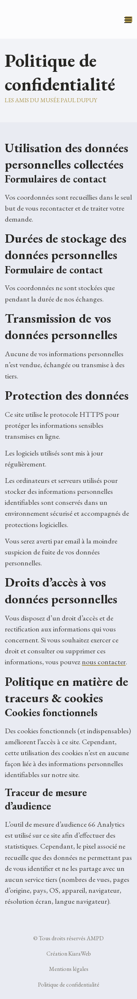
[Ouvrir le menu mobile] (128, 19)
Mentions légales (68, 969)
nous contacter (104, 661)
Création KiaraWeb (68, 953)
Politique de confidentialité (68, 984)
